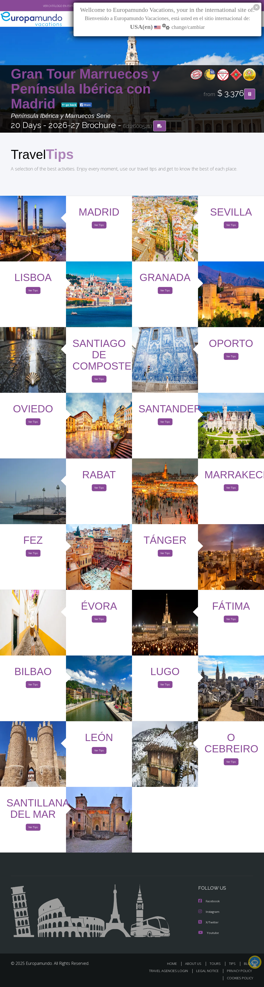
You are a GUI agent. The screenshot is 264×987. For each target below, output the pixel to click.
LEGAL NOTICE (205, 971)
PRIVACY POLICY (238, 971)
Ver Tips (99, 226)
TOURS (216, 964)
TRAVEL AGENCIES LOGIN (165, 971)
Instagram (209, 912)
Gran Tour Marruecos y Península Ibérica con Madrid (85, 89)
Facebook (209, 902)
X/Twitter (208, 923)
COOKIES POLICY (239, 978)
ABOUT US (194, 964)
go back (69, 105)
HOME (174, 964)
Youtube (208, 933)
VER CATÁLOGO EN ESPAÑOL (49, 5)
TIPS (233, 964)
